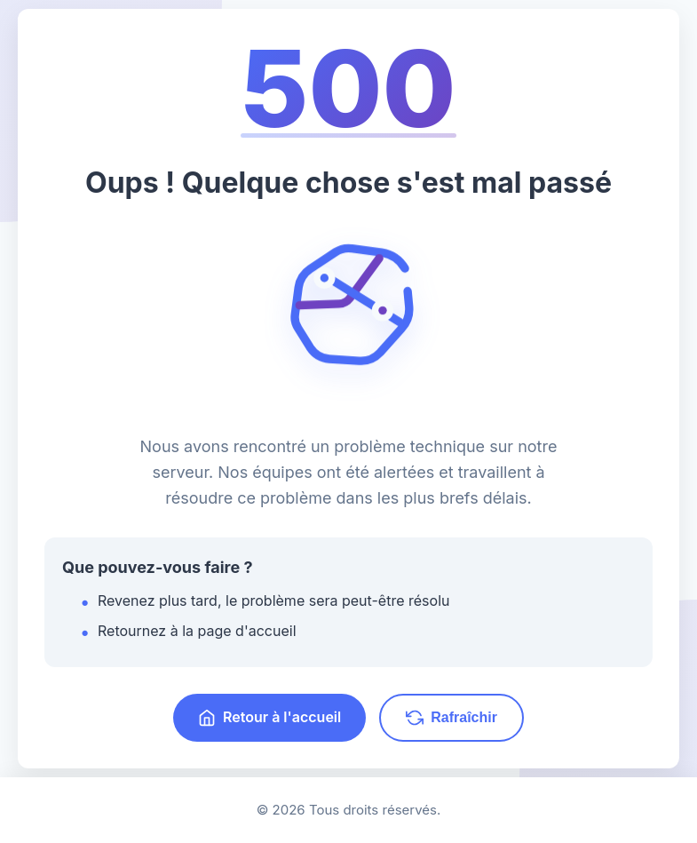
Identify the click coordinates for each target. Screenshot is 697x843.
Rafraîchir (451, 718)
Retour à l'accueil (269, 717)
